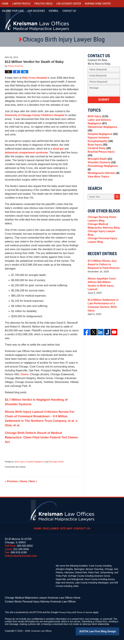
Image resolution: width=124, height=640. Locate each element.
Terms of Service (86, 611)
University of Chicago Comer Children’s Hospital (35, 115)
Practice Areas (43, 3)
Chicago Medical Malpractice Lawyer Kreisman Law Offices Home (38, 597)
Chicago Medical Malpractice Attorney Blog (103, 233)
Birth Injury (20, 461)
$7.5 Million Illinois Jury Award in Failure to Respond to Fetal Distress (103, 270)
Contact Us (81, 526)
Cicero (25, 374)
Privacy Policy (66, 611)
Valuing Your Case (13, 10)
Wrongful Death (56, 461)
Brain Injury (97, 150)
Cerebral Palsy (98, 154)
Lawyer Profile (21, 3)
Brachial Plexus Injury (103, 159)
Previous (11, 481)
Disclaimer (52, 526)
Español (54, 10)
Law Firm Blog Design (103, 630)
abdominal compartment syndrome (26, 152)
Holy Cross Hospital (34, 77)
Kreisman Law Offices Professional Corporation (36, 19)
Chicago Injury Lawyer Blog (104, 239)
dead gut (58, 148)
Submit (103, 99)
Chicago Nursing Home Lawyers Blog (101, 225)
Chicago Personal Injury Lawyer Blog (101, 245)
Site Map (66, 526)
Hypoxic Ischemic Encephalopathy (99, 144)
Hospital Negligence (35, 461)
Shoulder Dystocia (101, 168)
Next (33, 481)
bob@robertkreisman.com (21, 555)
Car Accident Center (68, 3)
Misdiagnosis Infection (102, 177)
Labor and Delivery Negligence (98, 123)
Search (117, 202)
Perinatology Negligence (104, 172)
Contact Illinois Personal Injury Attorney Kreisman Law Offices (36, 601)
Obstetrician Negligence (101, 131)
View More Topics (98, 181)
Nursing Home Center (98, 3)
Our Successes (36, 10)
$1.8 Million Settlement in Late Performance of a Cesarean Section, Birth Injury (102, 307)
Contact (69, 10)
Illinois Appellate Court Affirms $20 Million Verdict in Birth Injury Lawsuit (103, 288)
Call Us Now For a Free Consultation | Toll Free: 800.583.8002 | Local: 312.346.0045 (106, 20)
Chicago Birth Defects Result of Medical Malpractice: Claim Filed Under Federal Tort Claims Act (41, 437)
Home (5, 3)
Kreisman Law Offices (42, 630)
